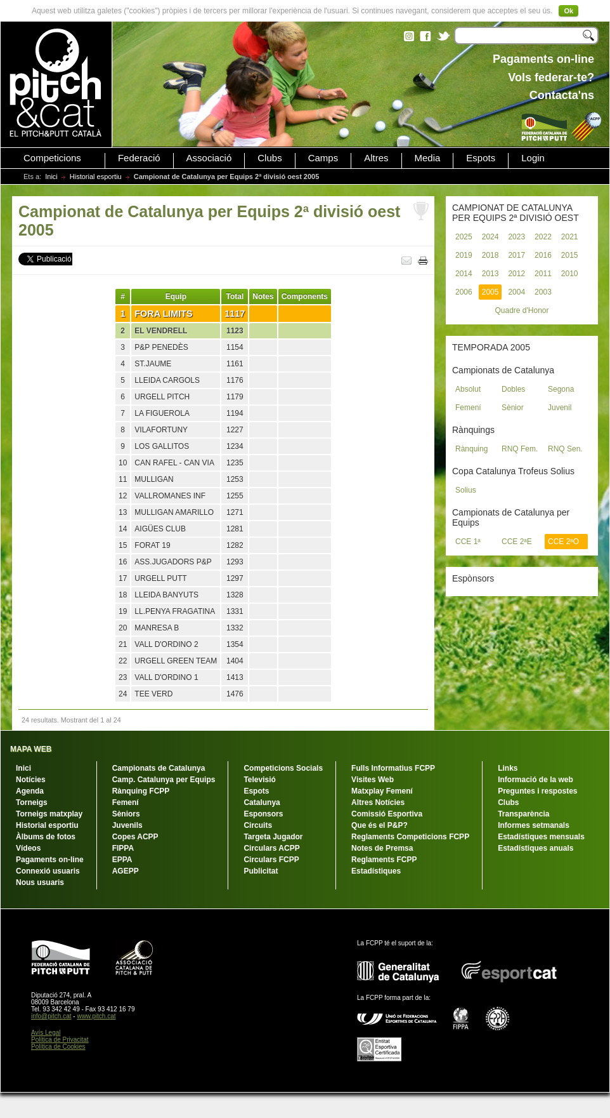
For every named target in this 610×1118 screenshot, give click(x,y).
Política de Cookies (58, 1046)
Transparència (523, 813)
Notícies (31, 779)
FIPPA (123, 848)
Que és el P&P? (379, 825)
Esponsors (263, 813)
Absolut (468, 389)
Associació (209, 158)
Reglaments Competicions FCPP (410, 836)
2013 (490, 273)
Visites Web (372, 779)
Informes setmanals (533, 825)
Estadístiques (376, 871)
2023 (516, 236)
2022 (543, 236)
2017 (516, 255)
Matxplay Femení (382, 791)
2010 (569, 273)
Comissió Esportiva (386, 813)
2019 (463, 255)
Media (428, 158)
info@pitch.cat (51, 1016)
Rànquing (471, 448)
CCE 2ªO (563, 541)
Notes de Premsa (382, 848)
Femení (468, 407)
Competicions (52, 158)
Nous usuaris (40, 882)
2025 (463, 236)
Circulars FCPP (271, 859)
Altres (376, 158)
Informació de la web (535, 779)
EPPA (122, 859)
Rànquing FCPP (141, 791)
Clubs (269, 158)
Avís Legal (46, 1032)
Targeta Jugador (272, 836)
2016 (543, 255)
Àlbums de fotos (45, 836)
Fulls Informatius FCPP (393, 768)
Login (533, 158)
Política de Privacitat (60, 1039)
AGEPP (125, 871)
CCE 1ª (468, 541)
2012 (516, 273)
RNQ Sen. (565, 448)
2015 (569, 255)
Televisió (259, 779)
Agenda (30, 791)
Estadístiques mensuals (541, 836)
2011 (543, 273)
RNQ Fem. (520, 448)
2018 (490, 255)
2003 (543, 292)
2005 (490, 292)
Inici (51, 176)
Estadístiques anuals (535, 848)
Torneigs (32, 802)
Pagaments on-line (50, 859)
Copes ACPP (135, 836)
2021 (569, 236)
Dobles (513, 389)
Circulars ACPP (271, 848)
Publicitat (260, 871)
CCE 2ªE (517, 541)
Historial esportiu (96, 176)
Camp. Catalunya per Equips (164, 779)
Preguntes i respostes (537, 791)
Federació (139, 158)
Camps (323, 158)
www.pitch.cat (96, 1016)
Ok (568, 11)
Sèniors (126, 813)
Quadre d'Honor (521, 310)
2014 (463, 273)
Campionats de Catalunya (158, 768)
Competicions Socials (283, 768)
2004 (516, 292)
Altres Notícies (378, 802)
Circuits (257, 825)
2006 (463, 292)
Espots (480, 158)
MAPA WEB (30, 749)
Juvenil (559, 407)
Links (507, 768)
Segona (561, 389)
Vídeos (28, 848)
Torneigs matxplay (49, 813)
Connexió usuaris (48, 871)
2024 (490, 236)
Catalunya (261, 802)
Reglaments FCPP (384, 859)
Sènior (513, 407)
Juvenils (127, 825)
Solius (465, 490)
